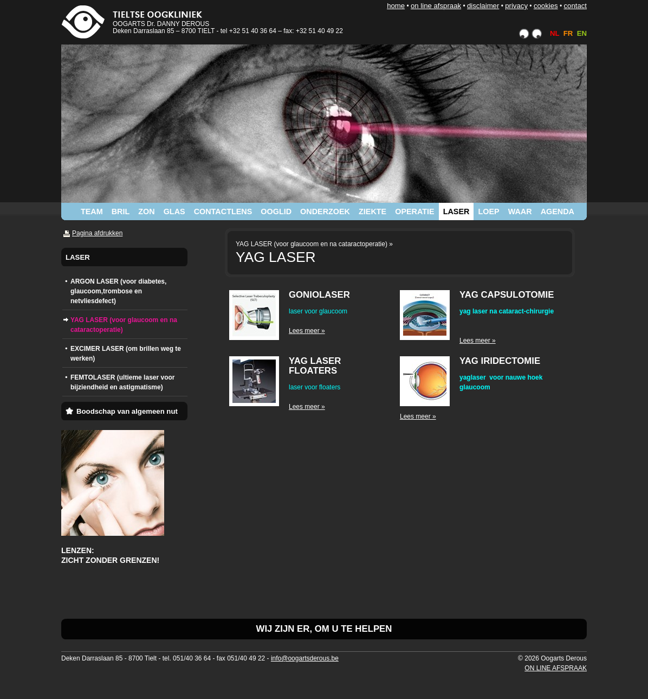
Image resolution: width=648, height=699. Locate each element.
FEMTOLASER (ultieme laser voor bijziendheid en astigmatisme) (122, 382)
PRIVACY (516, 6)
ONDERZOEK (325, 211)
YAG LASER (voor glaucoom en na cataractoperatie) (123, 325)
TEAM (92, 211)
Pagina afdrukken (97, 233)
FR (568, 33)
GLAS (174, 211)
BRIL (121, 211)
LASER (456, 211)
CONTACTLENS (223, 211)
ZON (146, 211)
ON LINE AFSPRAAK (436, 6)
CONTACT (575, 6)
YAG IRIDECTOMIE (499, 361)
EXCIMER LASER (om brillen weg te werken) (125, 353)
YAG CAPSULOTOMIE (506, 295)
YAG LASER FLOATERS (315, 366)
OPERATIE (415, 211)
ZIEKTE (372, 211)
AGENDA (557, 211)
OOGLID (276, 211)
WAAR (520, 211)
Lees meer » (307, 331)
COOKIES (546, 6)
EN (582, 33)
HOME (396, 6)
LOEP (488, 211)
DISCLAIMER (483, 6)
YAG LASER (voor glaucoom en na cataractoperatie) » (314, 244)
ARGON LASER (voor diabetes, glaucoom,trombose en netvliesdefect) (118, 291)
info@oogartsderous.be (305, 658)
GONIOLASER (319, 295)
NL (554, 33)
